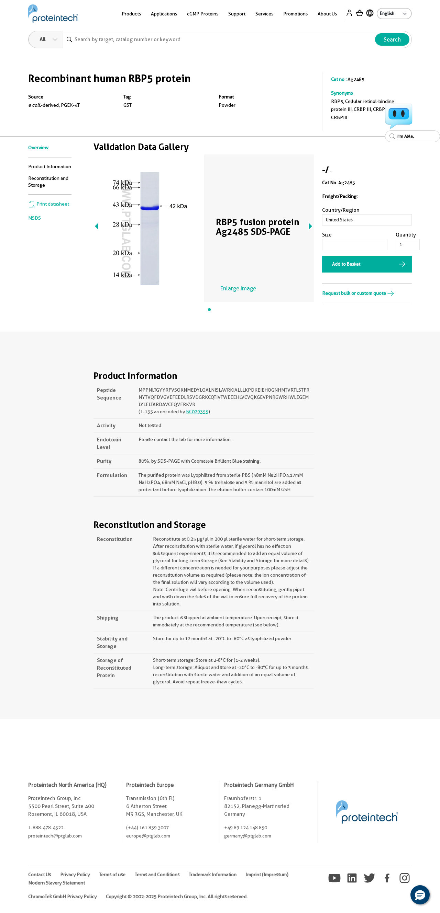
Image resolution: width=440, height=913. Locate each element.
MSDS (34, 218)
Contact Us (39, 874)
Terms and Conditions (157, 874)
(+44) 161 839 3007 (147, 827)
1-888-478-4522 (46, 827)
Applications (164, 13)
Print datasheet (48, 204)
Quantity (406, 235)
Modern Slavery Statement (56, 883)
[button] (420, 894)
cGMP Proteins (202, 13)
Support (236, 13)
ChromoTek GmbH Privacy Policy (62, 896)
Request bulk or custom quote (358, 293)
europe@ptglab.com (148, 836)
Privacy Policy (75, 874)
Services (264, 13)
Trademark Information (212, 874)
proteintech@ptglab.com (55, 836)
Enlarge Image (238, 288)
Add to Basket (346, 264)
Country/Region (341, 210)
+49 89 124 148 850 (245, 827)
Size (327, 235)
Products (131, 13)
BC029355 (197, 411)
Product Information (49, 166)
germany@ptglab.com (247, 836)
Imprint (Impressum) (267, 874)
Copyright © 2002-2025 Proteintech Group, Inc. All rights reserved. (177, 896)
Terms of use (112, 874)
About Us (327, 13)
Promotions (295, 13)
